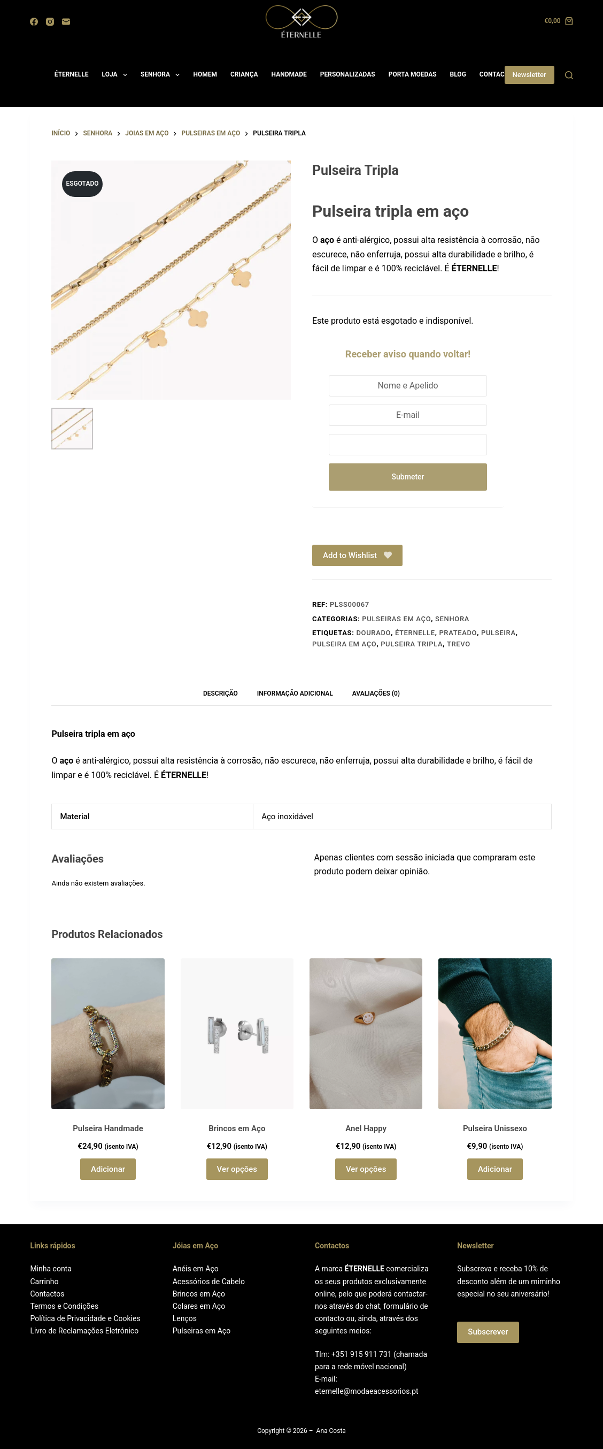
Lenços (185, 1318)
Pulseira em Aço (344, 646)
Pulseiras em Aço (201, 1330)
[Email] (66, 22)
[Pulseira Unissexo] (494, 1035)
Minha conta (50, 1269)
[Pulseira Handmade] (107, 1035)
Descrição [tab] (220, 695)
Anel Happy (365, 1130)
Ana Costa (331, 1431)
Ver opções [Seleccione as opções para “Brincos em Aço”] (237, 1171)
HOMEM (205, 74)
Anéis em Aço (196, 1269)
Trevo (458, 646)
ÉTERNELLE (72, 74)
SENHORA (162, 74)
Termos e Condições (64, 1306)
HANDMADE (289, 74)
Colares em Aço (199, 1306)
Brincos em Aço (236, 1130)
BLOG (458, 74)
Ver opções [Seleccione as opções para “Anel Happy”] (366, 1171)
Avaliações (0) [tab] (376, 695)
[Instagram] (50, 22)
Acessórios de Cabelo (209, 1281)
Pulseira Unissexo (495, 1130)
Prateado (458, 635)
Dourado (373, 635)
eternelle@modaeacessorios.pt (367, 1391)
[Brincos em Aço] (237, 1035)
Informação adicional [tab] (295, 695)
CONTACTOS (498, 74)
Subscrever (488, 1332)
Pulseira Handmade (108, 1130)
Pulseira (498, 635)
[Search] (569, 75)
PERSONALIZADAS (347, 74)
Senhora (452, 620)
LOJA (117, 74)
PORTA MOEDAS (413, 74)
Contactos (47, 1294)
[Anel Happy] (366, 1035)
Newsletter (529, 75)
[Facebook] (34, 22)
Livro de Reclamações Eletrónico (84, 1330)
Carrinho (44, 1281)
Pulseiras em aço (396, 620)
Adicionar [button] (108, 1171)
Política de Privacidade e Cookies (85, 1318)
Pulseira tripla (412, 646)
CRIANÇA (244, 74)
